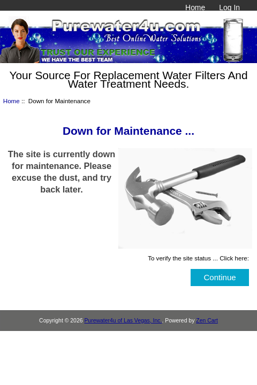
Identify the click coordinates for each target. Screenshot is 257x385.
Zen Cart (207, 321)
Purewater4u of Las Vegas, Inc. (123, 321)
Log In (229, 7)
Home (195, 7)
